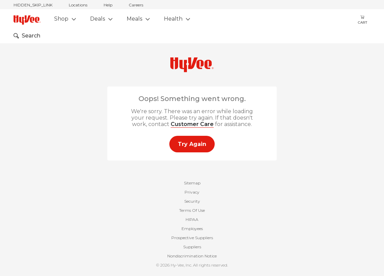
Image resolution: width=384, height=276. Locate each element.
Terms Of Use (192, 210)
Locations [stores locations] (78, 4)
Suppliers (192, 246)
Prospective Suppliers (192, 237)
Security (192, 201)
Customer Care (192, 124)
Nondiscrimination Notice (192, 255)
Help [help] (108, 4)
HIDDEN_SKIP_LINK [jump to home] (33, 4)
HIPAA (192, 219)
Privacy (192, 192)
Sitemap (192, 182)
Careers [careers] (136, 4)
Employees (192, 228)
